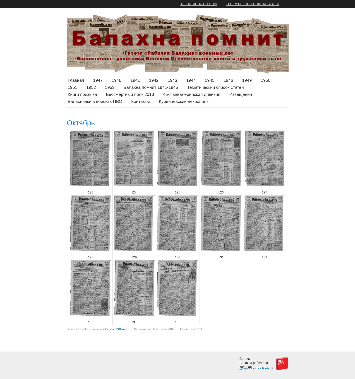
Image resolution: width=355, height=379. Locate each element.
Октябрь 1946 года (116, 329)
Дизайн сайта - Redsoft (256, 368)
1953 (110, 87)
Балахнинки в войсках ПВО (95, 101)
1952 (91, 87)
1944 (191, 80)
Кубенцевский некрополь (184, 101)
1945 (209, 80)
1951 (72, 87)
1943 (172, 80)
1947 (98, 80)
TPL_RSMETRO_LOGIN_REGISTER (252, 4)
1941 (135, 80)
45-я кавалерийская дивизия (191, 94)
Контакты (140, 101)
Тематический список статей (215, 87)
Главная (76, 80)
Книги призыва (82, 94)
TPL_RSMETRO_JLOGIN (198, 4)
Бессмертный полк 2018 (130, 94)
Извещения (240, 94)
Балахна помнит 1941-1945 (151, 87)
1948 (116, 80)
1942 (153, 80)
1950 (265, 80)
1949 (247, 80)
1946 (228, 80)
